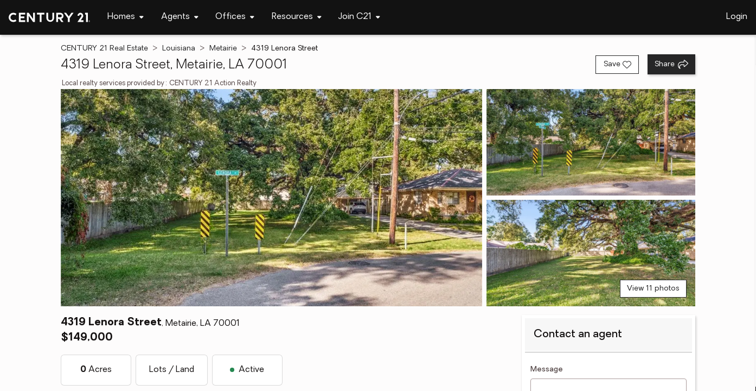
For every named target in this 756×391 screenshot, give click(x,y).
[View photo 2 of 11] (590, 142)
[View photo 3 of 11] (590, 253)
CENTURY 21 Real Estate (104, 49)
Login (736, 16)
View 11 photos (653, 289)
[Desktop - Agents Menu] (179, 17)
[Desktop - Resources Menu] (297, 17)
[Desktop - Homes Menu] (125, 17)
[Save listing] (617, 64)
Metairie (223, 49)
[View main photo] (272, 197)
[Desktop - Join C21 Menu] (359, 17)
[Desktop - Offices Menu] (234, 17)
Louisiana (178, 49)
